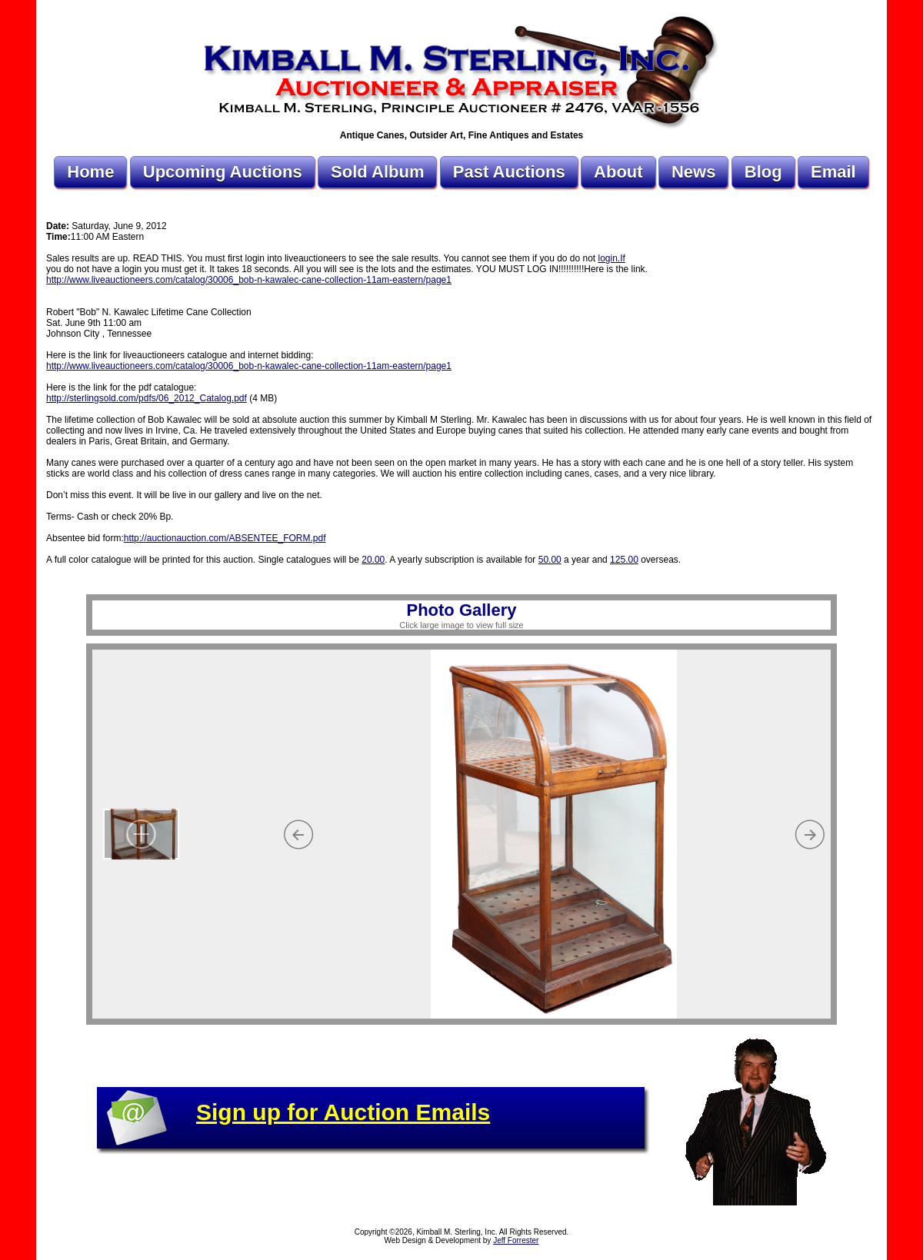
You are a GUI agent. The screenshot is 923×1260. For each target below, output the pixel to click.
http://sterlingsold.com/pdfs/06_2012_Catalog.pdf (146, 398)
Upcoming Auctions (222, 171)
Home (90, 171)
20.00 (373, 559)
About (618, 171)
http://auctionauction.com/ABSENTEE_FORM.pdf (225, 538)
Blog (763, 171)
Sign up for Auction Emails (343, 1112)
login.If (611, 258)
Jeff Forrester (515, 1240)
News (693, 171)
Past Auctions (509, 171)
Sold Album (377, 171)
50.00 (549, 559)
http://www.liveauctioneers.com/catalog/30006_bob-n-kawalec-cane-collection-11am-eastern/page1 (249, 279)
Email (833, 171)
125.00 (624, 559)
